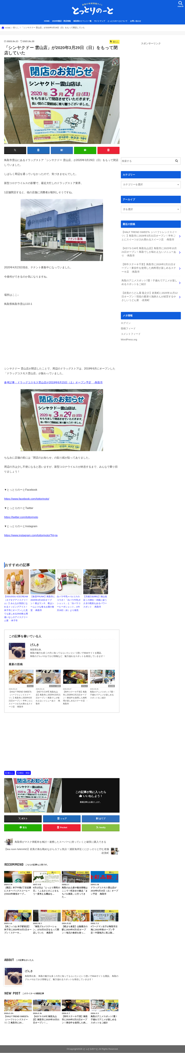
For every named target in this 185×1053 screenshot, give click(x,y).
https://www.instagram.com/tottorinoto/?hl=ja (31, 535)
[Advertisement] (62, 550)
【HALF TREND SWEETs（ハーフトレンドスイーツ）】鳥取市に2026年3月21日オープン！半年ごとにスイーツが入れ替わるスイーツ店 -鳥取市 (21, 699)
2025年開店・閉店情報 (61, 21)
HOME (47, 21)
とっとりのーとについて (117, 21)
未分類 (111, 686)
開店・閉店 (25, 773)
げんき (29, 971)
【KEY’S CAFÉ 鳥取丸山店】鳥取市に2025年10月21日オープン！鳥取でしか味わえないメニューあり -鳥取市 (48, 698)
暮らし (11, 773)
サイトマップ (99, 21)
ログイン (126, 323)
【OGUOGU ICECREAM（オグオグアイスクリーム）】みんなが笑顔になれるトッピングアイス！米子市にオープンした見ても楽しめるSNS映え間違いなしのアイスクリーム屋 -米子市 (16, 608)
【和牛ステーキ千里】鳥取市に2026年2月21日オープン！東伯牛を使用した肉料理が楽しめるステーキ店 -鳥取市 (75, 698)
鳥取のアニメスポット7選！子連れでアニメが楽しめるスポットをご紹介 (102, 695)
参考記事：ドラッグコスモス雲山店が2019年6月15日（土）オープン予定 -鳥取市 (53, 382)
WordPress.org (129, 339)
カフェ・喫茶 (55, 686)
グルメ (30, 686)
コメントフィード (131, 334)
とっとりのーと (90, 1049)
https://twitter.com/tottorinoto (21, 517)
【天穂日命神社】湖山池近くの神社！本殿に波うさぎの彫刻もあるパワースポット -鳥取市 (95, 601)
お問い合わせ (135, 21)
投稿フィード (128, 328)
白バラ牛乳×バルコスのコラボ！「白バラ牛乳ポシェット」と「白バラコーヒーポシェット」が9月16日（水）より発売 (68, 603)
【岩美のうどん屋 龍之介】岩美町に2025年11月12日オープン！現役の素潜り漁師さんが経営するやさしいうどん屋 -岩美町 (150, 297)
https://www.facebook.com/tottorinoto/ (26, 498)
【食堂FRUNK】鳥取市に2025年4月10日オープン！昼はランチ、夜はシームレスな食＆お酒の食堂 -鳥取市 (43, 603)
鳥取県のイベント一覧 (82, 21)
